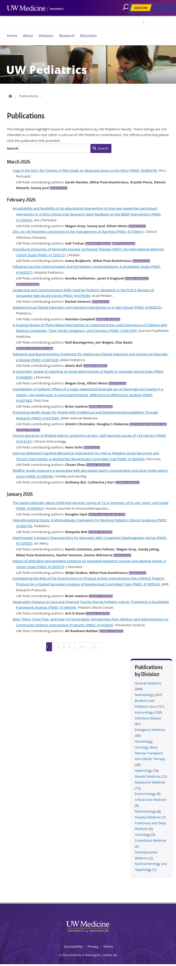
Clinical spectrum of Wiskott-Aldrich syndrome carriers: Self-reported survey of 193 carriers (84, 437)
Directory (134, 22)
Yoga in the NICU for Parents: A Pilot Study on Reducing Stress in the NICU (71, 172)
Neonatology (59, 189)
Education (88, 35)
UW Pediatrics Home (10, 96)
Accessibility (73, 948)
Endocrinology (145, 795)
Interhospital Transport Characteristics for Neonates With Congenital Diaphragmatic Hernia (84, 539)
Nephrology (143, 772)
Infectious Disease (123, 245)
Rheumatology (145, 813)
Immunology (92, 449)
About (28, 35)
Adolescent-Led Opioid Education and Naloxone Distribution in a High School (73, 309)
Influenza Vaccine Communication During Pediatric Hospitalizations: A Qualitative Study (81, 268)
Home (12, 35)
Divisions (45, 35)
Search (12, 150)
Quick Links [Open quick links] (141, 8)
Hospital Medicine (148, 819)
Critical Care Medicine (151, 801)
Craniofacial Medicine (150, 842)
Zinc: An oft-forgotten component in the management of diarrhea (64, 233)
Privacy (93, 948)
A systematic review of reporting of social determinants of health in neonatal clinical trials (83, 373)
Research (66, 35)
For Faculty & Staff (158, 22)
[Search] (127, 17)
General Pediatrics (137, 280)
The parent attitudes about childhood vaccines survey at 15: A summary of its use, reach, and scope (90, 504)
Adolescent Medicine (150, 784)
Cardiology (142, 836)
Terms (108, 948)
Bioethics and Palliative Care (34, 350)
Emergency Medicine (98, 245)
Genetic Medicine (147, 778)
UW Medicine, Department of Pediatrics (35, 16)
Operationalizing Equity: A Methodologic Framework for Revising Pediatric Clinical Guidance (84, 521)
